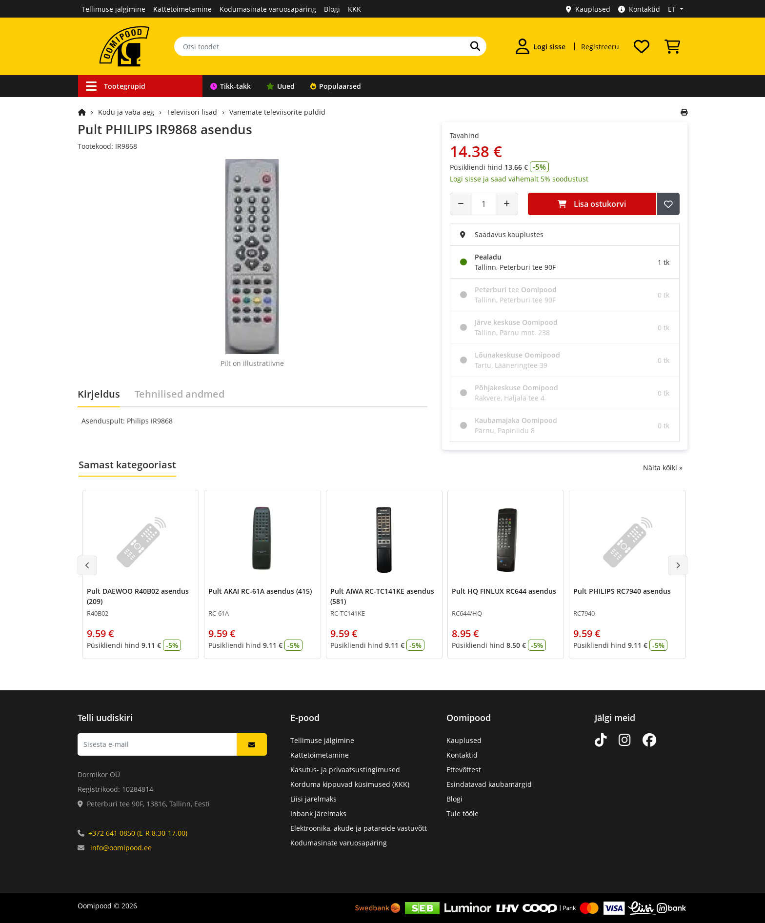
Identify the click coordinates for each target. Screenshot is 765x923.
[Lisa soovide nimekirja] (668, 204)
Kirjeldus (99, 394)
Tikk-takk (230, 86)
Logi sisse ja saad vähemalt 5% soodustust (519, 178)
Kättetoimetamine (182, 9)
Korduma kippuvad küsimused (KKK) (349, 784)
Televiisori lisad (191, 112)
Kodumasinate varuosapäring (268, 9)
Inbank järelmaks (318, 813)
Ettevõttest (463, 769)
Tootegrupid (115, 86)
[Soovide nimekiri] (641, 46)
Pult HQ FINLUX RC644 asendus (504, 591)
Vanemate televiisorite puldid (277, 112)
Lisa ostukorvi (592, 204)
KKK (354, 9)
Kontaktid (639, 9)
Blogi (332, 9)
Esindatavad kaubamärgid (489, 784)
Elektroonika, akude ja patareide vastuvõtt (358, 828)
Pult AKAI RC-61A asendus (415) (260, 591)
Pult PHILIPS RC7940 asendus (622, 591)
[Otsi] (475, 46)
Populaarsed (335, 86)
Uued (280, 86)
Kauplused (588, 9)
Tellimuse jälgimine (113, 9)
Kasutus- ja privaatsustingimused (345, 769)
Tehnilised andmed (179, 394)
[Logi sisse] (540, 46)
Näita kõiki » (663, 467)
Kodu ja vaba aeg (126, 112)
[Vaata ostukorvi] (672, 46)
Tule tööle (462, 813)
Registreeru (600, 46)
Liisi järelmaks (313, 798)
